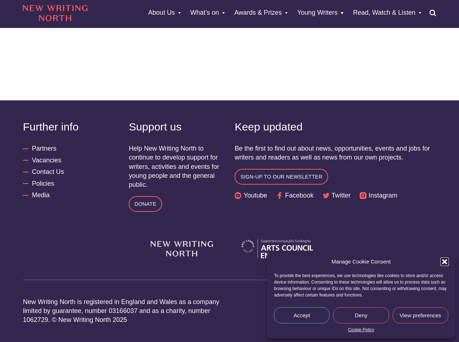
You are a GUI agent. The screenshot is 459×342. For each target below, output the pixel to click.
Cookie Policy (361, 329)
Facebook (299, 195)
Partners (44, 148)
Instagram (383, 195)
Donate (145, 204)
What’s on (204, 12)
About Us (161, 12)
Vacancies (46, 160)
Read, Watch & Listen (384, 12)
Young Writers (317, 12)
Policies (43, 183)
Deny (361, 315)
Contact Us (48, 171)
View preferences (420, 315)
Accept (302, 315)
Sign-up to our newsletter (281, 177)
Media (40, 195)
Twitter (341, 195)
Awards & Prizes (258, 12)
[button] (444, 261)
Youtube (255, 195)
